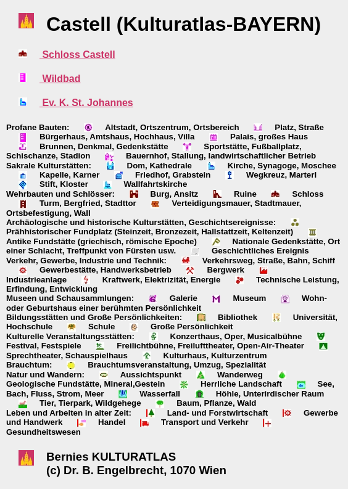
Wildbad (60, 78)
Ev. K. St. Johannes (86, 102)
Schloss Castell (77, 54)
